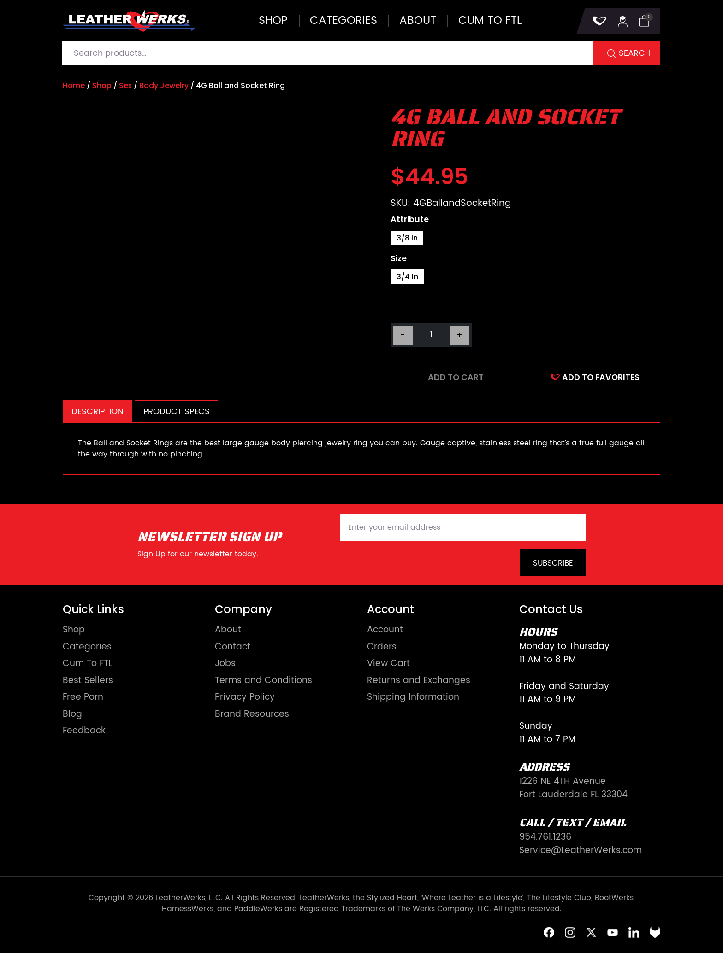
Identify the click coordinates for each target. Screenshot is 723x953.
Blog (72, 714)
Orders (382, 647)
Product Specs (176, 411)
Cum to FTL (490, 21)
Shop (273, 21)
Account (385, 630)
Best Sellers (88, 681)
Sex (125, 85)
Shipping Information (413, 697)
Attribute (410, 220)
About (417, 21)
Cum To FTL (87, 664)
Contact (232, 647)
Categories (343, 21)
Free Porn (83, 697)
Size (399, 259)
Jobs (225, 664)
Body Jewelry (164, 85)
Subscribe (553, 563)
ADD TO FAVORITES (595, 377)
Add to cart (456, 377)
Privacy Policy (245, 697)
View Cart (388, 664)
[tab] (97, 411)
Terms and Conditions (263, 681)
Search (635, 53)
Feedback (84, 731)
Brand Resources (252, 714)
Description (97, 411)
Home (74, 85)
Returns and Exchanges (418, 681)
